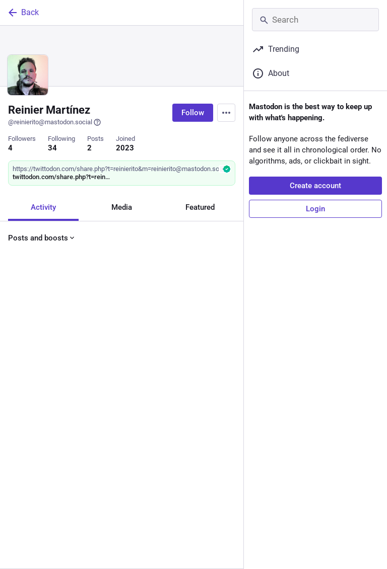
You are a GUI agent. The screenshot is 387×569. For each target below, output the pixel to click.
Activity (43, 207)
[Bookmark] (175, 392)
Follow (192, 112)
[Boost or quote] (72, 392)
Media (121, 207)
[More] (229, 392)
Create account (315, 185)
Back (23, 13)
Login (315, 208)
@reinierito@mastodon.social (54, 122)
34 (52, 147)
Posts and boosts (42, 237)
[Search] (315, 19)
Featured (200, 207)
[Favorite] (126, 392)
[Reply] (18, 392)
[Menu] (226, 113)
